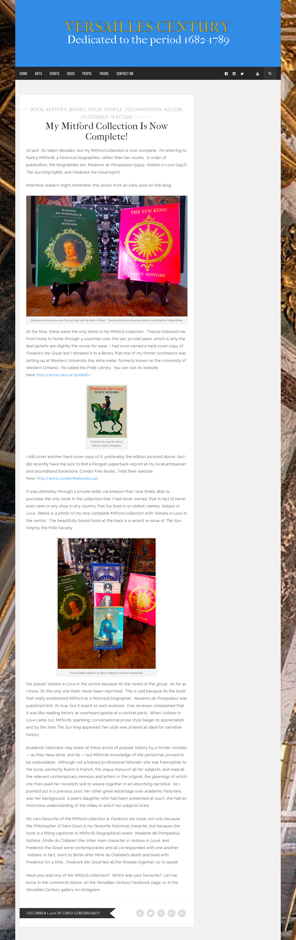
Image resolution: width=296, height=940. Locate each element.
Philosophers (143, 109)
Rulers (173, 109)
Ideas (71, 73)
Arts (38, 73)
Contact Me (124, 73)
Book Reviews (48, 109)
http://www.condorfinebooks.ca (66, 478)
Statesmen (94, 117)
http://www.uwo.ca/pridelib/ (64, 375)
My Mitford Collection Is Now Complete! (106, 131)
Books (77, 109)
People (87, 73)
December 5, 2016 (41, 913)
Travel (104, 73)
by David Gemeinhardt (78, 913)
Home (23, 73)
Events (54, 73)
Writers (121, 117)
